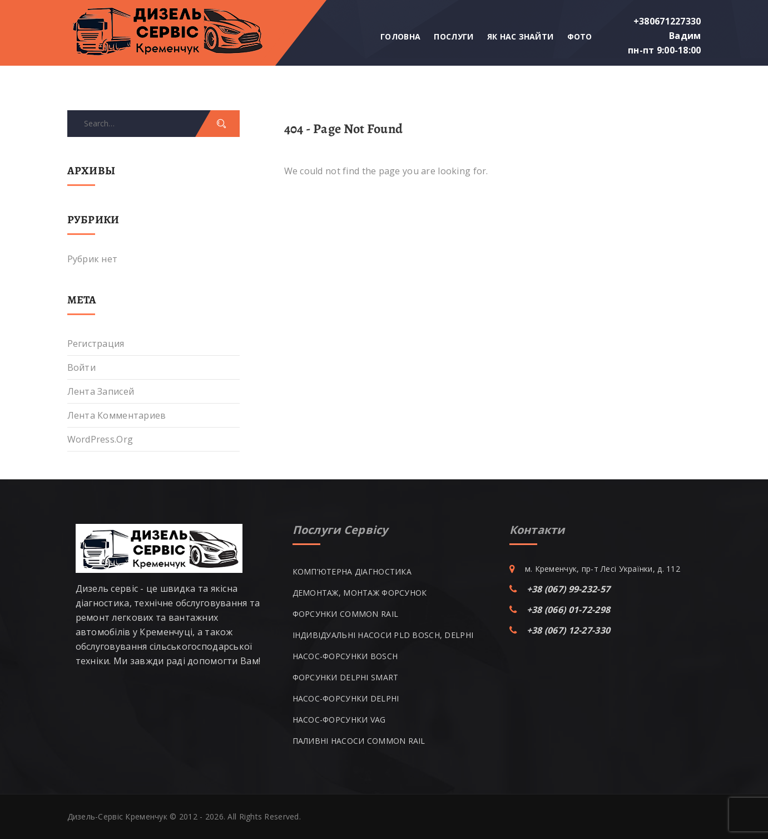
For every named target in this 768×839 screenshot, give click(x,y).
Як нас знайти (520, 36)
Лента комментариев (116, 415)
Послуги (453, 36)
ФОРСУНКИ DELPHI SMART (346, 677)
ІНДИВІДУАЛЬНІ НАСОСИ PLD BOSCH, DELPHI (383, 635)
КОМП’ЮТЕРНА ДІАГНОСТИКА (352, 571)
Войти (81, 367)
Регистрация (96, 343)
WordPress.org (100, 439)
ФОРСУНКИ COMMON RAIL (346, 614)
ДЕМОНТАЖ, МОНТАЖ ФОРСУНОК (360, 592)
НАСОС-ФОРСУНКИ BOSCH (345, 656)
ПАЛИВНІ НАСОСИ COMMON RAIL (359, 740)
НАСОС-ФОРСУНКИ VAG (339, 719)
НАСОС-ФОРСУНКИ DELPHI (346, 698)
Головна (400, 36)
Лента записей (101, 391)
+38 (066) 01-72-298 (568, 610)
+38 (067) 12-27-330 (568, 630)
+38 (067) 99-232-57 (568, 589)
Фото (579, 36)
